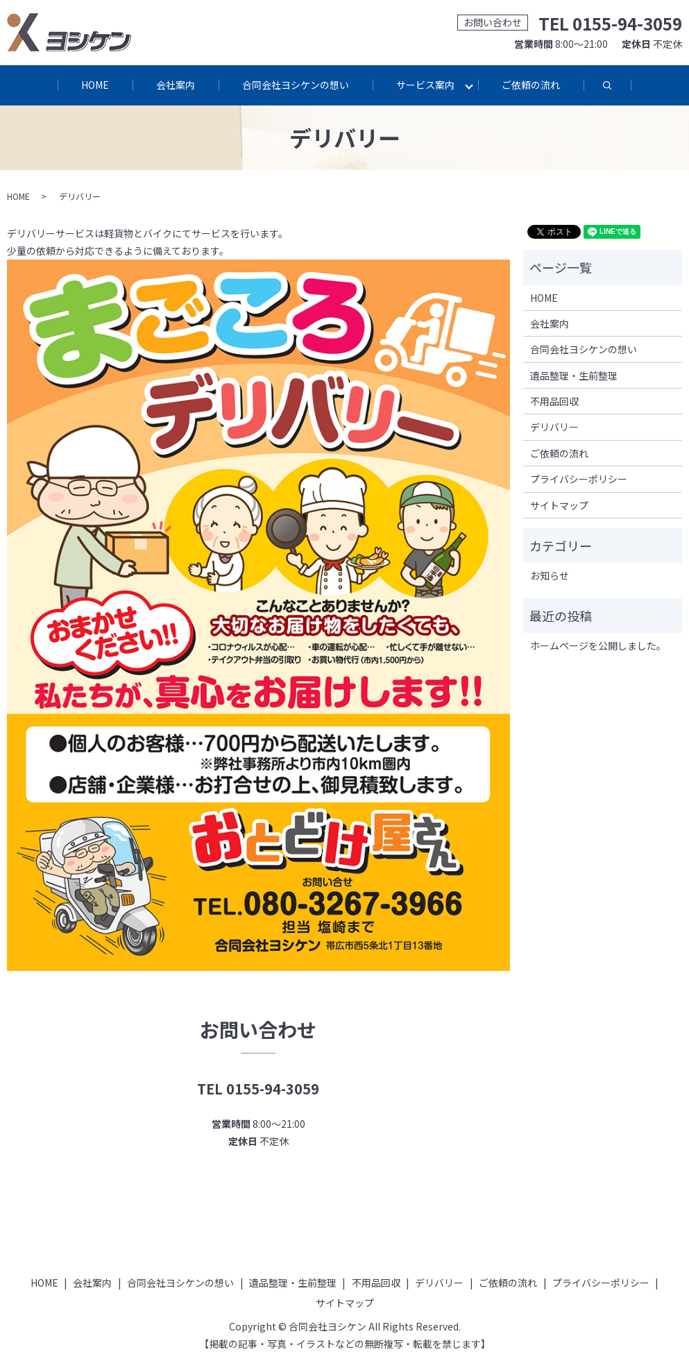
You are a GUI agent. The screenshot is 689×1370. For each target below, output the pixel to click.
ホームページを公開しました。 (598, 646)
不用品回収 (554, 402)
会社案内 (175, 85)
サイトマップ (559, 506)
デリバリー (554, 428)
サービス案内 (426, 85)
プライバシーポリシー (578, 480)
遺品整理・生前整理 (574, 376)
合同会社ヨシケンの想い (295, 85)
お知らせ (549, 577)
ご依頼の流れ (531, 85)
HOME (94, 85)
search (620, 92)
